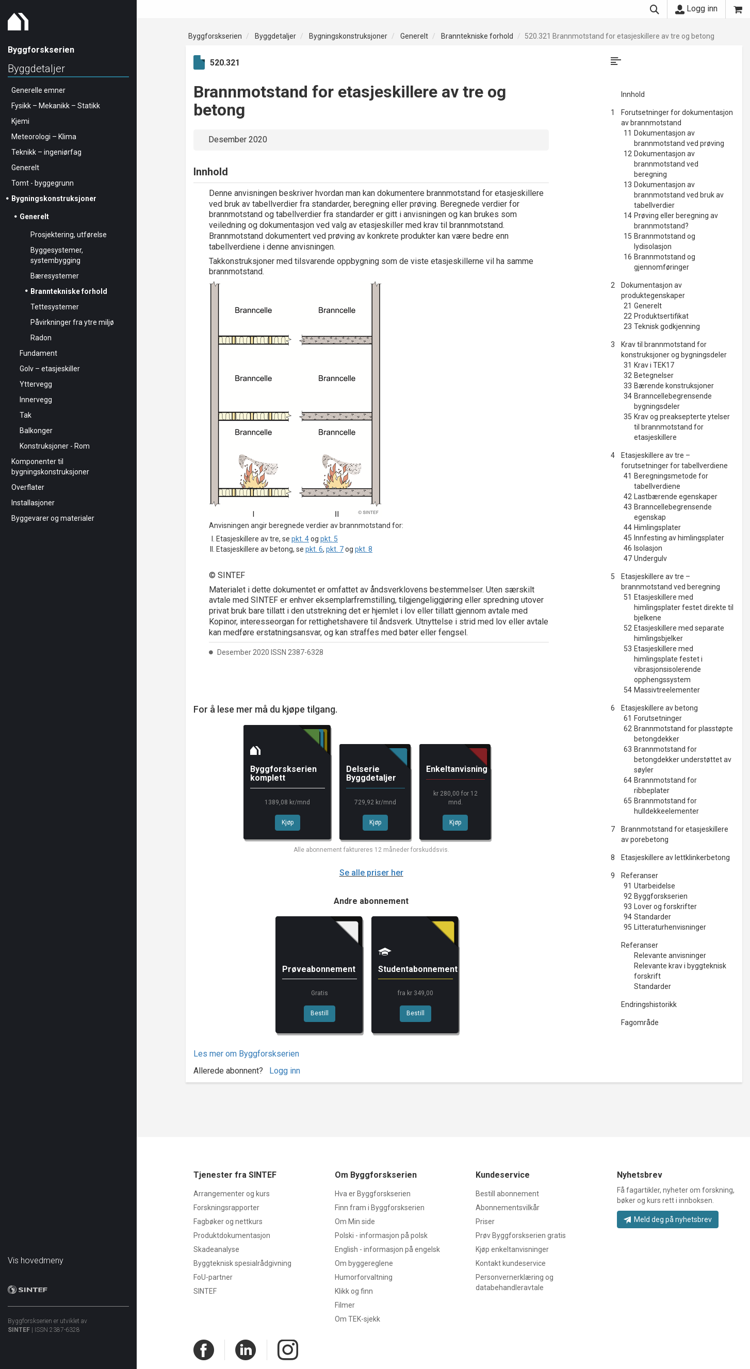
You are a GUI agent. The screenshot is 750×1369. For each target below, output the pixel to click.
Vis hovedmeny (35, 1260)
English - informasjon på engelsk (387, 1249)
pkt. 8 (363, 549)
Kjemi (20, 121)
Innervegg (36, 399)
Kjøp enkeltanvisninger (512, 1249)
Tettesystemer (54, 307)
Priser (485, 1221)
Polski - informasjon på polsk (381, 1235)
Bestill (320, 1013)
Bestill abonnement (507, 1194)
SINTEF (19, 1329)
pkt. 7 (335, 549)
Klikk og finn (354, 1291)
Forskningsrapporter (226, 1207)
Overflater (27, 487)
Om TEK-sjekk (357, 1319)
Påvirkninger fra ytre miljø (72, 322)
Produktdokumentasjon (231, 1235)
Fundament (38, 353)
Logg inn (696, 9)
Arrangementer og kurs (231, 1194)
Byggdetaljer (36, 68)
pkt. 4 (300, 539)
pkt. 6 (314, 549)
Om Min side (355, 1221)
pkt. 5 (329, 539)
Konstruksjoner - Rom (55, 446)
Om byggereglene (364, 1263)
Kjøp (288, 822)
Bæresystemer (54, 276)
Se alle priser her (371, 873)
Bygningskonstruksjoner (53, 198)
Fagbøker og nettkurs (228, 1221)
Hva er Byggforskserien (373, 1194)
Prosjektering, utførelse (68, 234)
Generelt (25, 167)
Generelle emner (38, 90)
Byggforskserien (215, 36)
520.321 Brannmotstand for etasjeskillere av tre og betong (619, 36)
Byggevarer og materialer (52, 518)
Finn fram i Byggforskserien (380, 1207)
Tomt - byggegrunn (42, 183)
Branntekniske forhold (68, 291)
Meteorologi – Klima (43, 137)
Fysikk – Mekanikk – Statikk (55, 106)
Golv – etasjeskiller (50, 369)
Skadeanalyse (216, 1249)
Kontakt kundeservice (511, 1263)
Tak (25, 415)
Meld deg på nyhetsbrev (668, 1219)
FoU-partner (213, 1277)
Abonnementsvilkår (508, 1207)
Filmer (345, 1305)
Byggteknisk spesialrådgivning (242, 1263)
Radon (41, 338)
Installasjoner (33, 503)
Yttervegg (36, 384)
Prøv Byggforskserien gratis (521, 1235)
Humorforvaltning (364, 1277)
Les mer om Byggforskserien (246, 1054)
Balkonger (36, 430)
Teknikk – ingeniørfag (46, 152)
